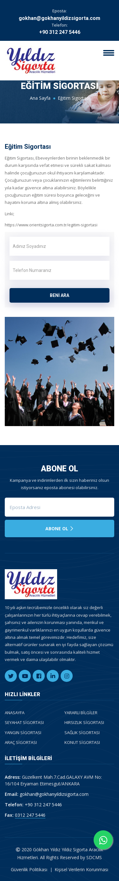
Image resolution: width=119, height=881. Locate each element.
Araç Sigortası (21, 742)
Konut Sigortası (82, 742)
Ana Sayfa (40, 98)
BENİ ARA (59, 295)
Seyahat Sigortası (24, 722)
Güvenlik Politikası (29, 869)
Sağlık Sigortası (82, 732)
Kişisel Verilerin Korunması (81, 869)
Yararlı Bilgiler (80, 712)
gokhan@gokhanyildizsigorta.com (59, 18)
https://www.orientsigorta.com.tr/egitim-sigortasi (51, 225)
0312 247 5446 (30, 815)
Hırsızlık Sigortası (84, 722)
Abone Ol (59, 528)
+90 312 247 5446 (59, 32)
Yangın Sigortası (23, 732)
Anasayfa (14, 712)
